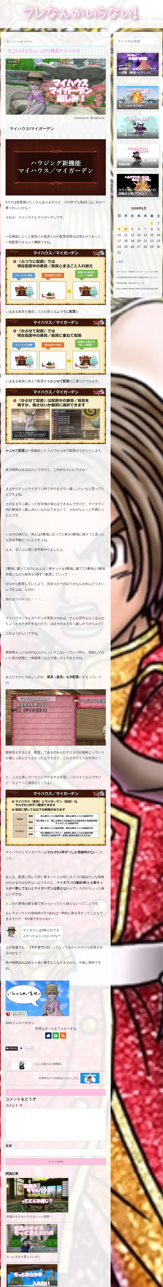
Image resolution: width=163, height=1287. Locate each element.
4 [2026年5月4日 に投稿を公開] (126, 229)
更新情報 (12, 1048)
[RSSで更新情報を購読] (63, 1035)
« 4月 (120, 261)
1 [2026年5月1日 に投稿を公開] (152, 223)
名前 (9, 1151)
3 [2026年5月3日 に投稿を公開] (119, 229)
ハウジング (26, 1048)
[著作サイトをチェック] (48, 1035)
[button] (156, 41)
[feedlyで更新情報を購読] (56, 1035)
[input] (137, 41)
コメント (14, 1105)
